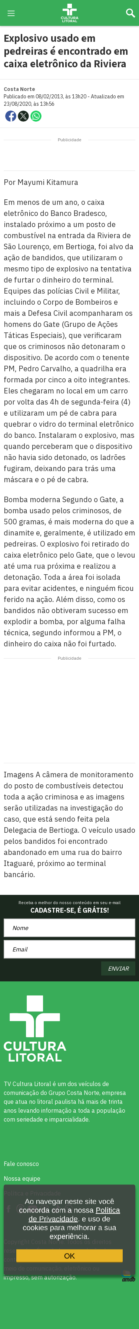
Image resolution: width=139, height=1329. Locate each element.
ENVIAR (118, 968)
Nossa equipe (22, 1178)
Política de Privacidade (74, 1220)
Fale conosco (21, 1163)
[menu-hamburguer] (11, 12)
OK (69, 1260)
